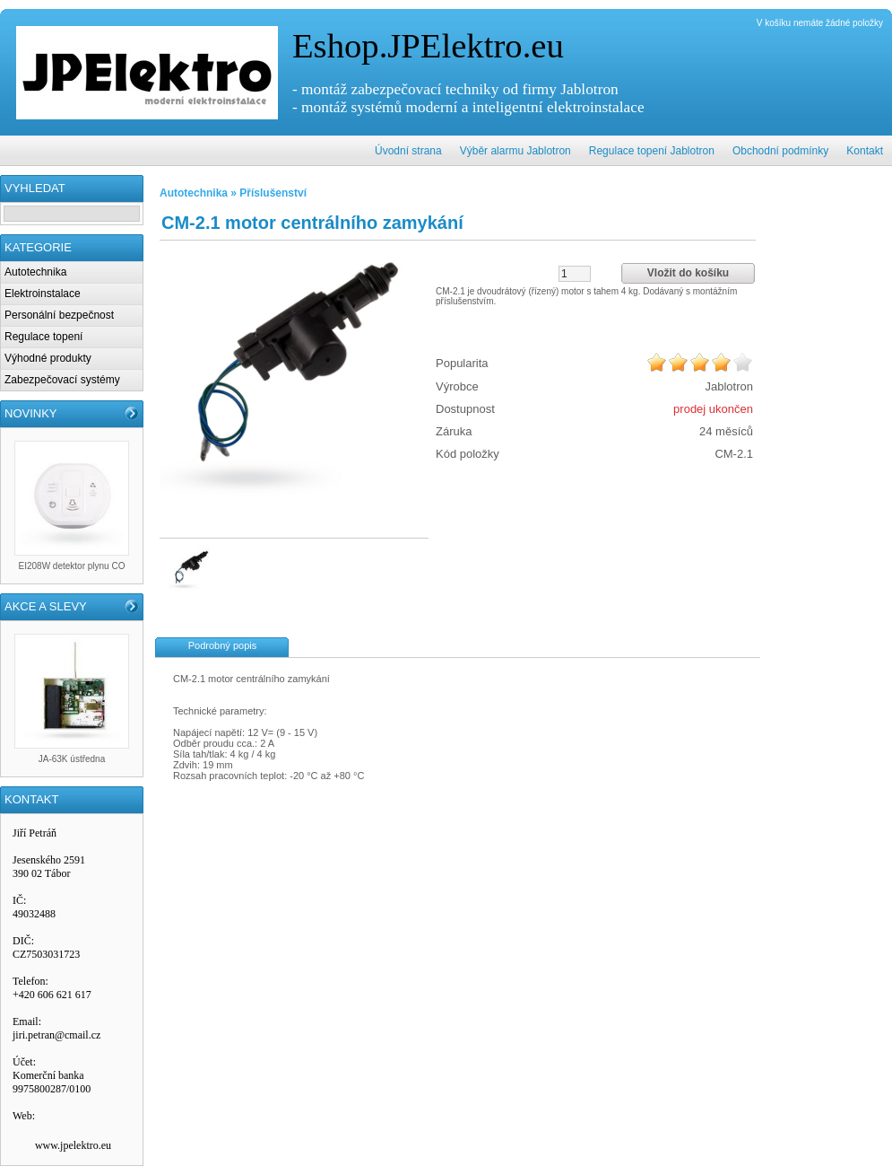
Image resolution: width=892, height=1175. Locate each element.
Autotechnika (35, 272)
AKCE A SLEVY (45, 606)
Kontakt (864, 151)
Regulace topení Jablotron (651, 151)
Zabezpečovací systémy (62, 379)
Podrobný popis (222, 645)
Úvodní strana (408, 151)
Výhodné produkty (47, 358)
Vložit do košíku (688, 273)
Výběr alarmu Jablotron (515, 151)
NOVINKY (30, 413)
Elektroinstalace (42, 293)
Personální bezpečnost (59, 315)
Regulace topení (43, 336)
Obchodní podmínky (780, 151)
